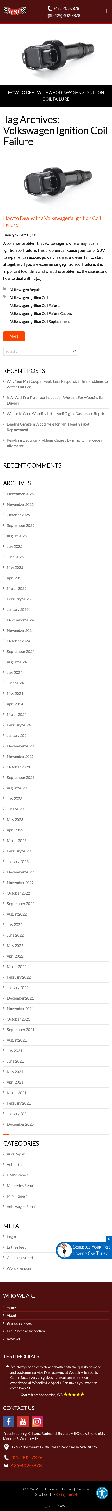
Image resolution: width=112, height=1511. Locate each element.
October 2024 (18, 641)
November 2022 (20, 882)
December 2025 (20, 494)
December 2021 (20, 998)
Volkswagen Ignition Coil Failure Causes (41, 313)
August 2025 (17, 536)
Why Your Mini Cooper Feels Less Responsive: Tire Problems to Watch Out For (57, 384)
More (13, 336)
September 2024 (20, 651)
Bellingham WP (67, 1494)
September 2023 (20, 777)
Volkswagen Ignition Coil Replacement (40, 321)
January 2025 (18, 609)
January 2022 (18, 987)
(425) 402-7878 (63, 8)
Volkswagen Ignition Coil (29, 297)
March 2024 (16, 714)
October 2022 (18, 893)
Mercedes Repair (21, 1185)
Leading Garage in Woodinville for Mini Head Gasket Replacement (48, 427)
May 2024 (15, 693)
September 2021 (20, 1029)
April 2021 (15, 1082)
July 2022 (14, 924)
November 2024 (20, 630)
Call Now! (56, 1506)
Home (11, 1308)
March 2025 (16, 588)
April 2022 (15, 956)
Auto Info (14, 1164)
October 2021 (18, 1019)
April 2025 (15, 578)
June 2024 (15, 683)
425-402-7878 (27, 1457)
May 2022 (15, 945)
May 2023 (15, 819)
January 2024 (18, 735)
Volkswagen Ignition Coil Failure (34, 305)
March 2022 (16, 966)
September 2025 (20, 525)
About (11, 1315)
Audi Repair (16, 1154)
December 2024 (20, 620)
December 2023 (20, 746)
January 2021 (18, 1113)
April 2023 (15, 830)
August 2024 (17, 662)
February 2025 (19, 599)
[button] (102, 1493)
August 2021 (17, 1040)
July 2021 (14, 1050)
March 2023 (16, 840)
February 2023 (19, 851)
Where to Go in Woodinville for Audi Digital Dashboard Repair (55, 413)
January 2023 (18, 861)
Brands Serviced (19, 1323)
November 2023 (20, 756)
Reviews (13, 1339)
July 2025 (14, 546)
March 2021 (16, 1092)
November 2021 (20, 1008)
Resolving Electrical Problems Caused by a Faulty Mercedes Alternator (54, 443)
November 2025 (20, 504)
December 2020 (20, 1124)
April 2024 (15, 704)
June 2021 (15, 1061)
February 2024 (19, 725)
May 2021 (15, 1071)
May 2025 (15, 567)
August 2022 (17, 914)
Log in (11, 1236)
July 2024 (14, 672)
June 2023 (15, 809)
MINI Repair (17, 1196)
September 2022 (20, 903)
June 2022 (15, 935)
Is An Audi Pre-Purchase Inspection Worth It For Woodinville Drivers (55, 400)
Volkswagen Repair (25, 289)
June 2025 (15, 557)
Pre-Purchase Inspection (26, 1331)
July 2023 (14, 798)
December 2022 (20, 872)
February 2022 (19, 977)
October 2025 (18, 515)
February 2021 (19, 1103)
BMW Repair (17, 1175)
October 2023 (18, 767)
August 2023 (17, 788)
